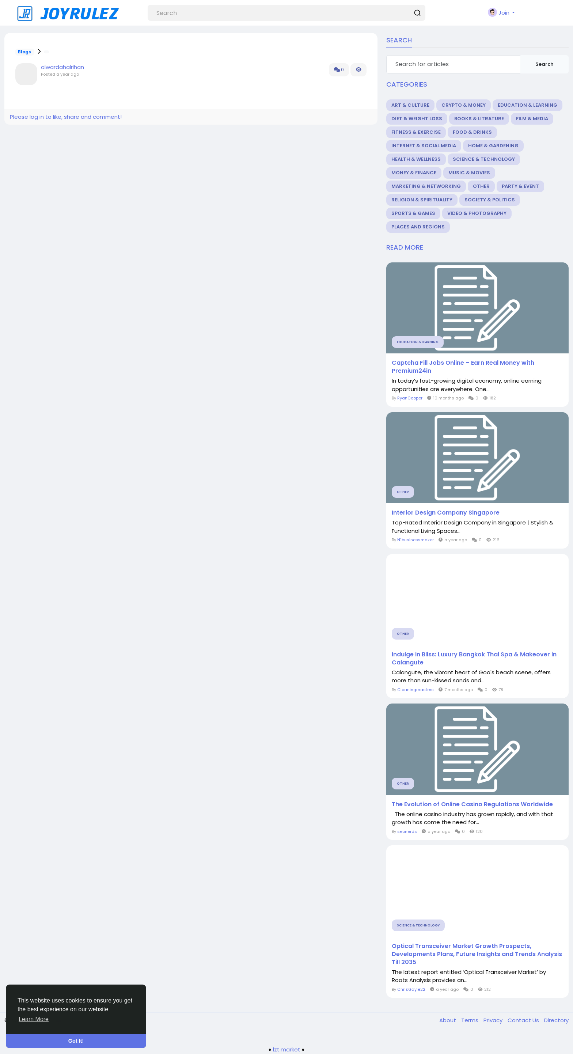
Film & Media (532, 118)
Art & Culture (410, 105)
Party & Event (520, 186)
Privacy (493, 1020)
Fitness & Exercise (416, 132)
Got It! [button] (76, 1041)
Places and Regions (418, 226)
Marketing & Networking (426, 186)
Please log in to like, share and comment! (66, 117)
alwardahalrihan (62, 67)
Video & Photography (476, 213)
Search (544, 64)
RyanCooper (409, 398)
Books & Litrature (479, 118)
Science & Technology (484, 159)
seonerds (407, 831)
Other (481, 186)
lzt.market (286, 1049)
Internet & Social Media (423, 145)
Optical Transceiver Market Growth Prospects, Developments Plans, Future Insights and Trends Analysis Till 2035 (477, 954)
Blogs (24, 52)
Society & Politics (489, 199)
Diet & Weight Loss (416, 118)
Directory (556, 1020)
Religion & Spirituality (421, 199)
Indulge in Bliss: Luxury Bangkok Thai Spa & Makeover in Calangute (474, 659)
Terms (470, 1020)
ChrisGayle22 (411, 989)
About (448, 1020)
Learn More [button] (34, 1019)
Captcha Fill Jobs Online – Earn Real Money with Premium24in (463, 367)
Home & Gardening (493, 145)
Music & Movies (469, 172)
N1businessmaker (415, 540)
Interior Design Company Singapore (446, 513)
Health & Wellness (416, 159)
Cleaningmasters (415, 690)
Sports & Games (413, 213)
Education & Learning (527, 105)
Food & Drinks (472, 132)
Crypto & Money (463, 105)
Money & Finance (413, 172)
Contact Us (524, 1020)
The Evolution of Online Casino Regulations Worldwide (472, 804)
